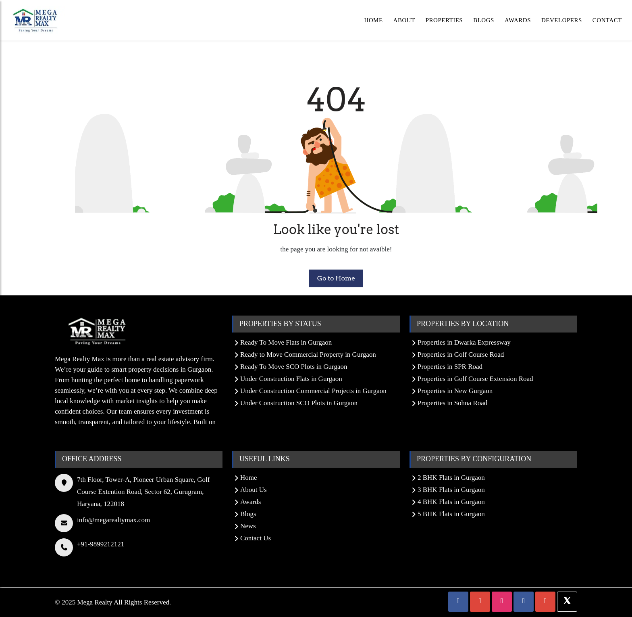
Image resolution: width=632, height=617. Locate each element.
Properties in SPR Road (450, 366)
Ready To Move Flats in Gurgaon (286, 342)
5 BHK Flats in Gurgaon (451, 514)
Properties (444, 20)
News (248, 526)
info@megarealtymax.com (113, 520)
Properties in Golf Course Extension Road (475, 379)
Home (373, 20)
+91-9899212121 (100, 544)
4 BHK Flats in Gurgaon (451, 502)
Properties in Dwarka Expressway (464, 342)
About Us (253, 490)
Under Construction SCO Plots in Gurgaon (299, 403)
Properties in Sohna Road (452, 403)
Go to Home (336, 278)
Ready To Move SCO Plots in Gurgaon (293, 366)
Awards (518, 20)
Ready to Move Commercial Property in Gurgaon (308, 354)
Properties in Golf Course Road (461, 354)
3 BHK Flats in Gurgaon (451, 490)
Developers (561, 20)
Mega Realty (94, 602)
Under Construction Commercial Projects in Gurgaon (313, 391)
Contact (607, 20)
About (404, 20)
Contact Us (255, 538)
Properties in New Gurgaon (455, 391)
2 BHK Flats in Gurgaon (451, 477)
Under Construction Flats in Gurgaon (291, 379)
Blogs (483, 20)
